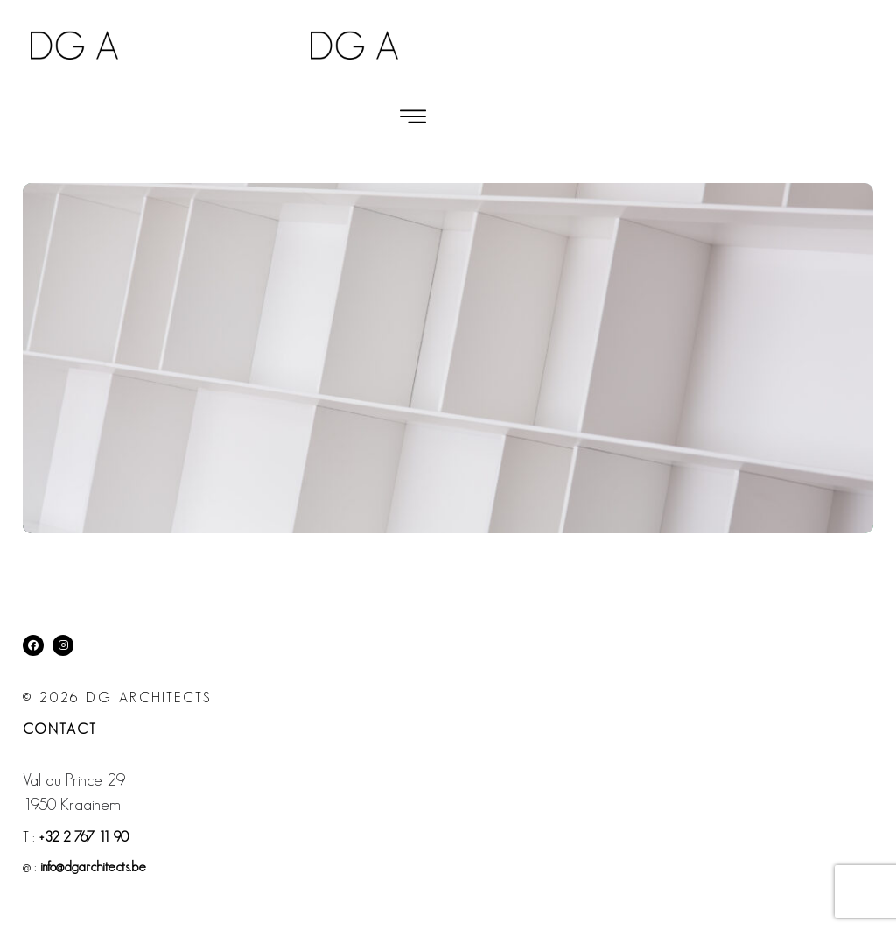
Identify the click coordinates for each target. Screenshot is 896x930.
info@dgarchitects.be (93, 866)
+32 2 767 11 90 (83, 836)
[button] (413, 116)
